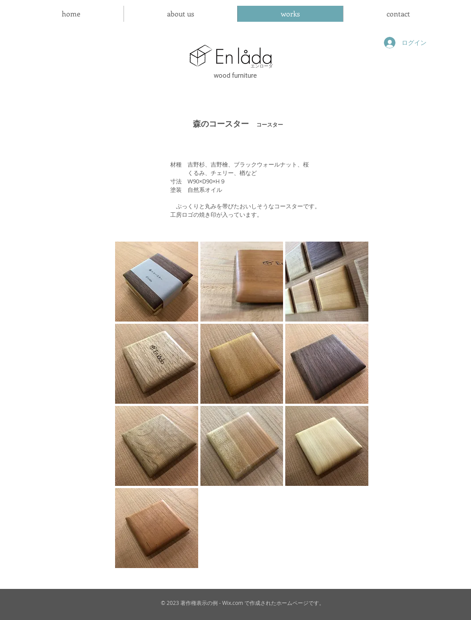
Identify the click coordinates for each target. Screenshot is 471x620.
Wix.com (232, 602)
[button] (156, 282)
